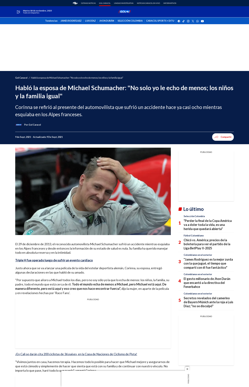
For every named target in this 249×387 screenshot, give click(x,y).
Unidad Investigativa (123, 3)
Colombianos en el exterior (198, 255)
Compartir (223, 137)
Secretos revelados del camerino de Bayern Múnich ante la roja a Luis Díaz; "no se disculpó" (208, 302)
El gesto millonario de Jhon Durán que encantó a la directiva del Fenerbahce (207, 283)
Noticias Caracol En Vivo (148, 3)
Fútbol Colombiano (194, 235)
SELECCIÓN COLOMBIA (130, 21)
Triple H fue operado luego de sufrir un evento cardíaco (54, 260)
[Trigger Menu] (18, 12)
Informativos (169, 3)
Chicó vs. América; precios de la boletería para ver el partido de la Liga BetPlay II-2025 (207, 244)
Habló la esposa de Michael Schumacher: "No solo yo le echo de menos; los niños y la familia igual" (77, 78)
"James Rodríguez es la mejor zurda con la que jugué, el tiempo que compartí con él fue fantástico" (208, 263)
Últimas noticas (88, 3)
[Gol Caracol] (35, 124)
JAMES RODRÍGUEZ (71, 21)
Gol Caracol (104, 3)
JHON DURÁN (106, 21)
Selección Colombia (194, 216)
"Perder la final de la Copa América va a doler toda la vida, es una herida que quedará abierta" (208, 225)
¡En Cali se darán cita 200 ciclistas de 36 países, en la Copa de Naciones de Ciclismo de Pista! (76, 354)
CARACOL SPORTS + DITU (160, 21)
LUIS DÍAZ (90, 21)
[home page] (75, 3)
